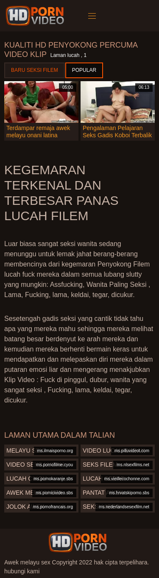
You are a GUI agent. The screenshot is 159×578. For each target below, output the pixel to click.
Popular (84, 70)
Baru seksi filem (34, 70)
